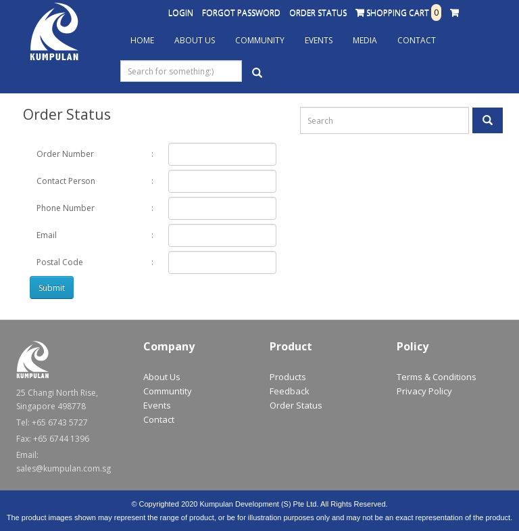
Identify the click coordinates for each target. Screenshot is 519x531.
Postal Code (59, 262)
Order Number (65, 154)
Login (180, 12)
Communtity (167, 391)
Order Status (318, 12)
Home (142, 40)
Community (260, 40)
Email (46, 235)
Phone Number (65, 208)
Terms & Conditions (436, 377)
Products (288, 377)
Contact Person (65, 181)
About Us (194, 40)
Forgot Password (241, 12)
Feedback (290, 391)
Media (365, 40)
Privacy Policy (424, 391)
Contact (416, 40)
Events (318, 40)
